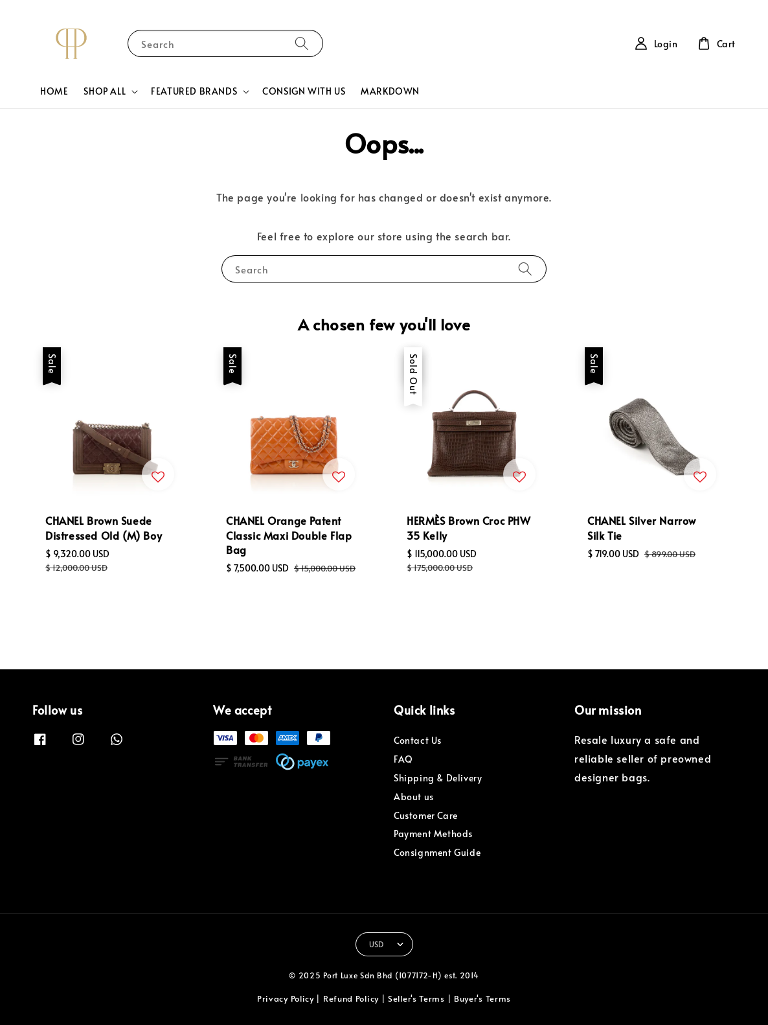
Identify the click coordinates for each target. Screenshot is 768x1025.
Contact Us (418, 740)
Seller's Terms (416, 998)
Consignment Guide (437, 852)
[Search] (301, 43)
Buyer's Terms (482, 998)
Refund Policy (351, 998)
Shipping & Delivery (438, 778)
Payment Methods (433, 833)
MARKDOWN (390, 91)
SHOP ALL (105, 91)
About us (414, 796)
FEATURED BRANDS (194, 91)
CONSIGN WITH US (303, 91)
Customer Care (426, 815)
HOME (54, 91)
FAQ (403, 759)
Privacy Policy (285, 998)
